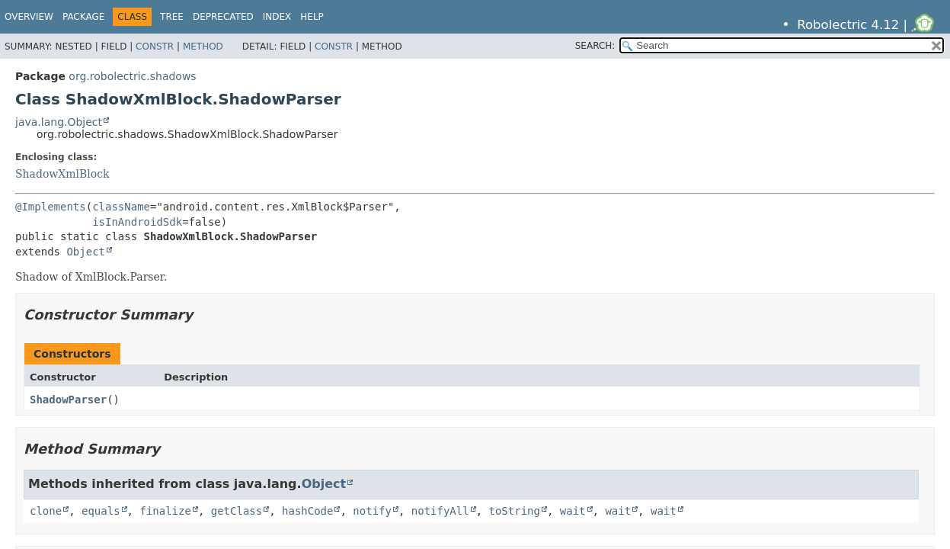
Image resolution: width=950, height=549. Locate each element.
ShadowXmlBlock (62, 174)
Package (83, 16)
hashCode (307, 511)
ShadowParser (68, 399)
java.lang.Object (58, 122)
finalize (164, 511)
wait (573, 511)
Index (277, 16)
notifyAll (440, 511)
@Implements (50, 207)
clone (46, 511)
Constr (155, 46)
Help (312, 16)
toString (514, 511)
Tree (172, 16)
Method (203, 46)
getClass (236, 511)
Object (85, 252)
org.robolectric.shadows (132, 76)
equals (101, 511)
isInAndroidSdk (137, 222)
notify (372, 511)
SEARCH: (595, 45)
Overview (29, 16)
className (121, 207)
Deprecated (223, 16)
